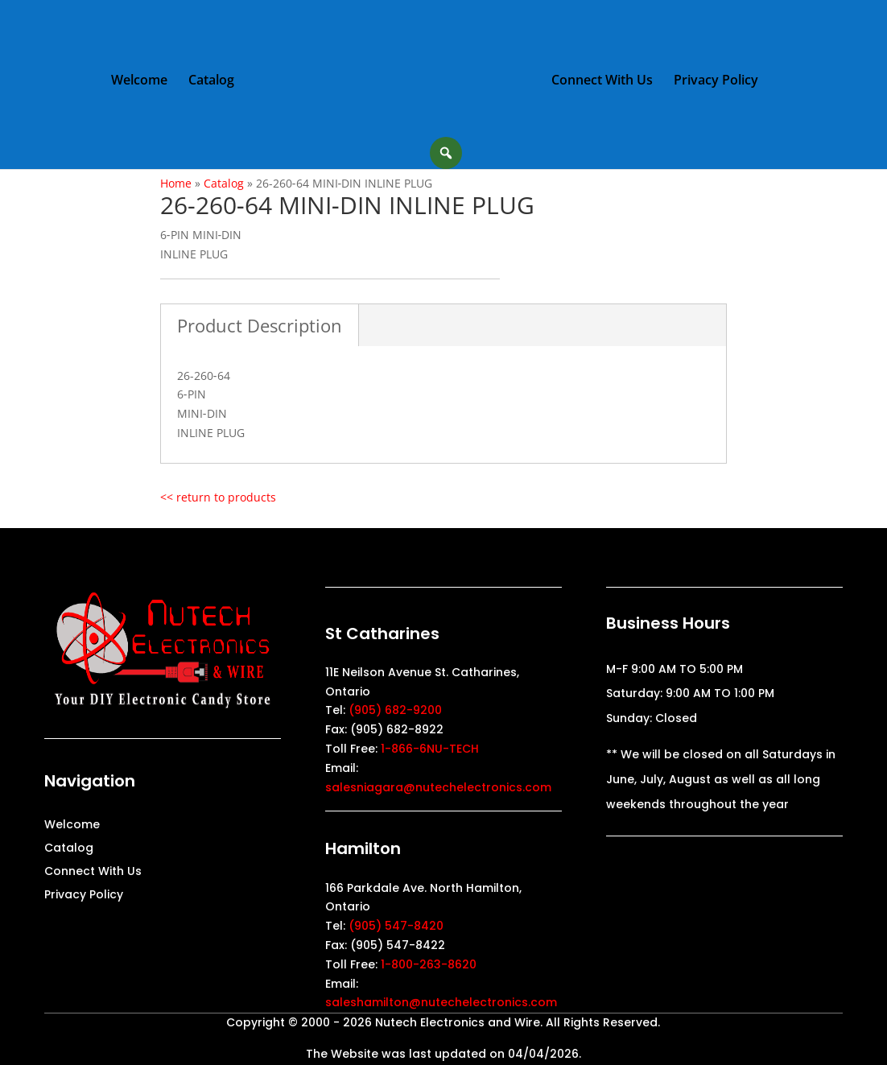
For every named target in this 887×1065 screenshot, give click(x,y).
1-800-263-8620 (429, 964)
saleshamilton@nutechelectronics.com (441, 1002)
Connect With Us (602, 81)
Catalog (211, 81)
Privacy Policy (716, 81)
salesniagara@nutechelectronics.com (438, 787)
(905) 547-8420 (396, 926)
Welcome (139, 81)
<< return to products (218, 497)
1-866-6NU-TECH (430, 749)
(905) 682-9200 (395, 710)
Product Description (259, 325)
